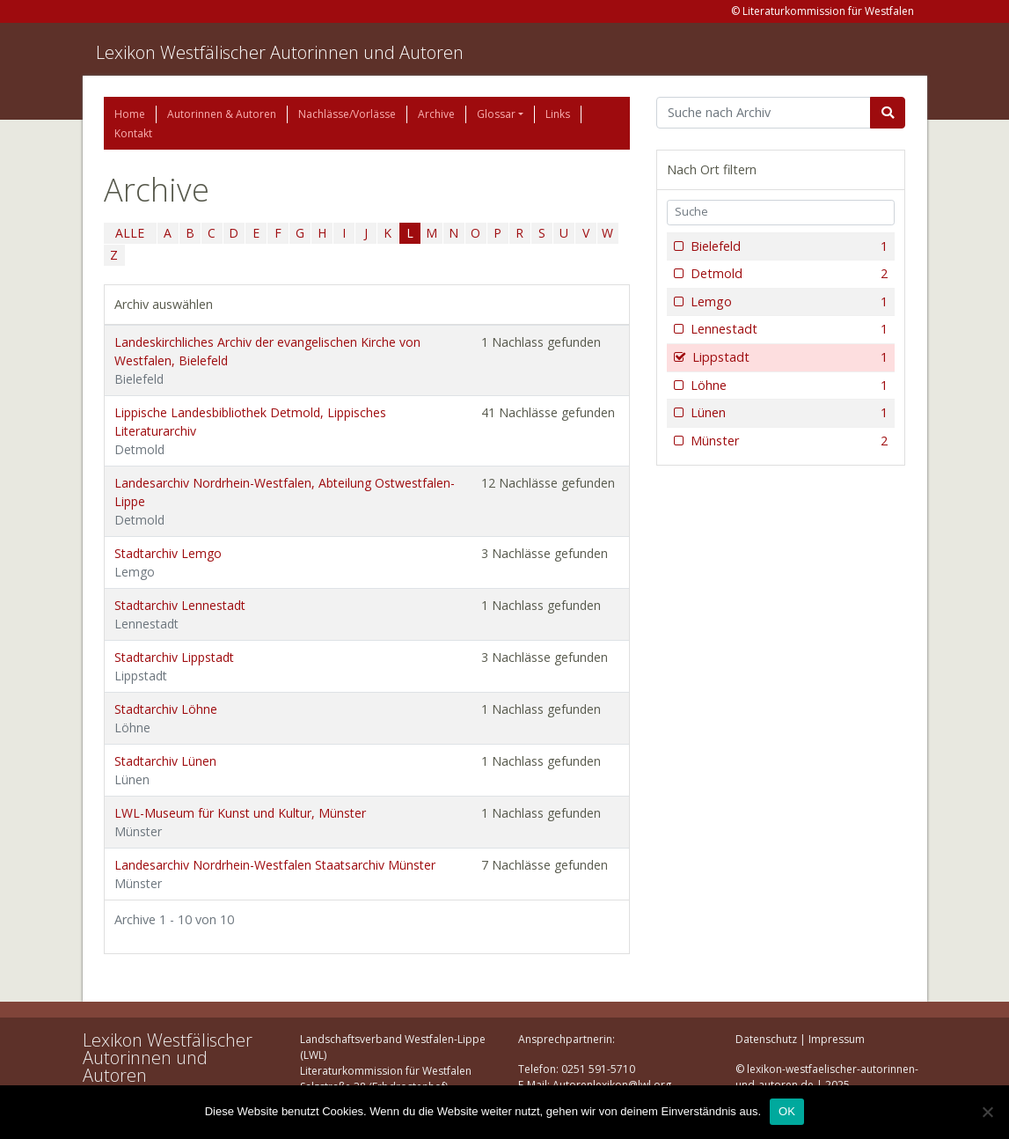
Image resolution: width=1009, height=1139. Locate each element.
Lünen (787, 413)
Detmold (787, 273)
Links (557, 114)
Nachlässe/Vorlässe (347, 114)
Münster (787, 441)
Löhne (787, 385)
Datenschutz (766, 1039)
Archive (436, 114)
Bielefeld (787, 246)
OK (787, 1111)
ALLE (129, 232)
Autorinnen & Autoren (221, 114)
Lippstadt (788, 357)
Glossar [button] (496, 114)
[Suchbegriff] (764, 113)
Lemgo (787, 302)
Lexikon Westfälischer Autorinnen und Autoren (280, 52)
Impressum (836, 1039)
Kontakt (133, 133)
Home (129, 114)
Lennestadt (787, 329)
